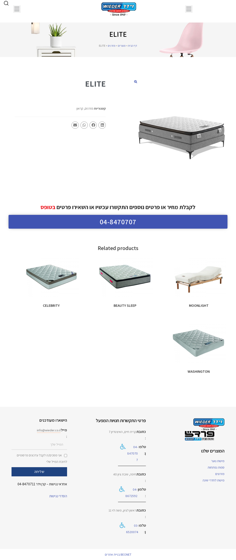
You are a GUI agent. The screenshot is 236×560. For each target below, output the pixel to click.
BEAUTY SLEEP (125, 305)
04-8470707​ (132, 453)
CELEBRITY (51, 305)
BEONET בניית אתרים (118, 554)
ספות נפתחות (216, 467)
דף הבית (132, 45)
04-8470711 (26, 484)
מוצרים (122, 45)
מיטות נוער (217, 461)
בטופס (48, 207)
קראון (80, 108)
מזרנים (111, 45)
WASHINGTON (199, 371)
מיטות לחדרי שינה (213, 480)
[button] (189, 9)
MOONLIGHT (199, 305)
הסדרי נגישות (58, 496)
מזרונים (219, 474)
